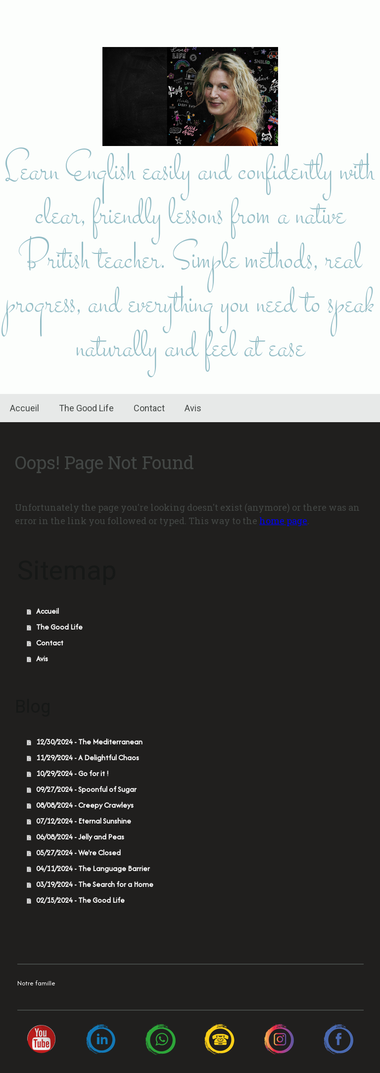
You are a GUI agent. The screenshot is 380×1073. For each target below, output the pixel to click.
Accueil (24, 408)
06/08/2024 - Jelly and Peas (80, 836)
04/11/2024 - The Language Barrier (93, 868)
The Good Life (86, 408)
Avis (193, 408)
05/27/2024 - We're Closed (78, 852)
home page (283, 521)
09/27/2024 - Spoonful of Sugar (86, 789)
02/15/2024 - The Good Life (80, 900)
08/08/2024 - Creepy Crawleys (85, 805)
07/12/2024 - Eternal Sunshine (83, 821)
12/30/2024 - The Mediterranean (89, 741)
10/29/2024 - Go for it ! (72, 773)
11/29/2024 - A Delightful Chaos (87, 757)
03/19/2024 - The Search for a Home (94, 884)
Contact (149, 408)
